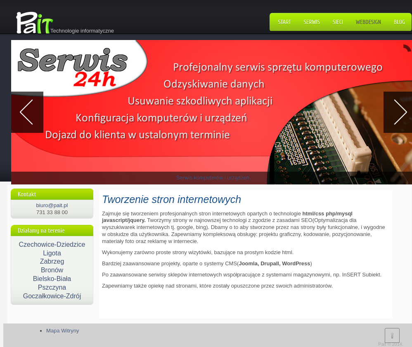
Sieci (338, 22)
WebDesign (368, 22)
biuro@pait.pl (52, 205)
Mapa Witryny (62, 331)
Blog (399, 22)
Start (284, 22)
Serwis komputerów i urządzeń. (213, 178)
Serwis (312, 22)
